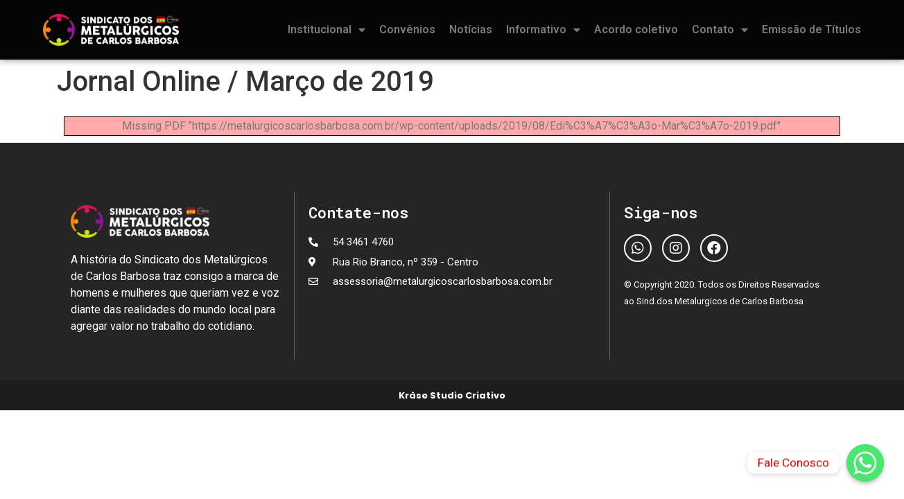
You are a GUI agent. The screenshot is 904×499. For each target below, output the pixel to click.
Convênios (407, 29)
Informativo (543, 29)
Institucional (326, 29)
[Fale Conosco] (865, 463)
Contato (720, 29)
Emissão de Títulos (811, 29)
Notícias (470, 29)
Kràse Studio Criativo (452, 395)
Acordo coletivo (636, 29)
